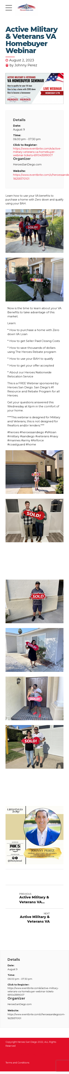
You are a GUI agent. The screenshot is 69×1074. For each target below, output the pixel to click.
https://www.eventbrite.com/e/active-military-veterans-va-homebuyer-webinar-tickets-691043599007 (34, 152)
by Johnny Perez (23, 65)
